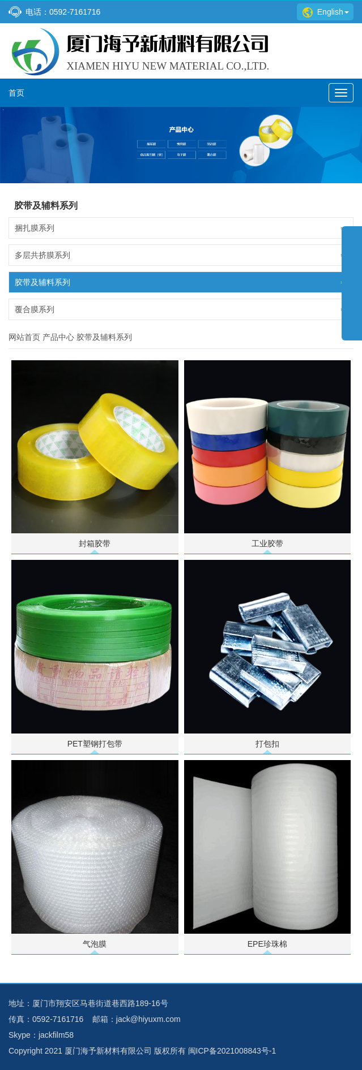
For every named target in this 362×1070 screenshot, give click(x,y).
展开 (352, 290)
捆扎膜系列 (181, 228)
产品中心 (58, 337)
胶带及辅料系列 (181, 282)
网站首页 (24, 337)
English (326, 11)
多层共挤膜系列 (181, 255)
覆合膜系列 (181, 309)
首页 (16, 92)
